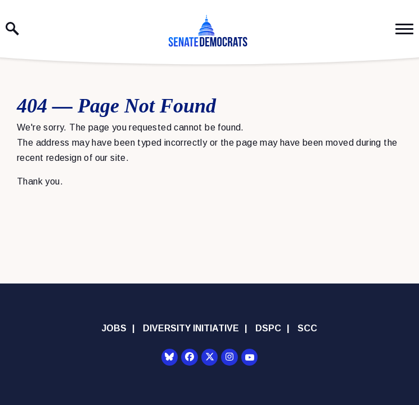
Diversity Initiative (191, 328)
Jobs (114, 328)
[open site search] (12, 28)
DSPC (268, 328)
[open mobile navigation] (404, 29)
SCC (307, 328)
